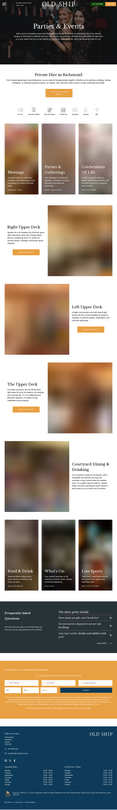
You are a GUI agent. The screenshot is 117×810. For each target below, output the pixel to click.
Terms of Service (81, 708)
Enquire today (26, 410)
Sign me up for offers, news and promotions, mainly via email (60, 676)
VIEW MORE (104, 644)
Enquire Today (26, 253)
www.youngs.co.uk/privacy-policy (72, 702)
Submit (86, 690)
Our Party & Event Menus (59, 93)
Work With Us (8, 802)
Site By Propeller (30, 802)
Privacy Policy (67, 708)
